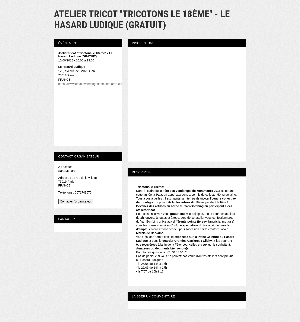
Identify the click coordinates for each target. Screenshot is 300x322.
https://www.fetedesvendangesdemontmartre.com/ (91, 84)
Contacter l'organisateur (76, 201)
